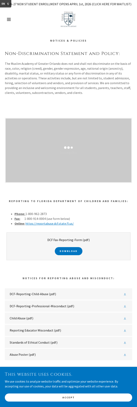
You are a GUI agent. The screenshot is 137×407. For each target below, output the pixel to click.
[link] (68, 19)
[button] (9, 19)
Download (69, 251)
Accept (68, 397)
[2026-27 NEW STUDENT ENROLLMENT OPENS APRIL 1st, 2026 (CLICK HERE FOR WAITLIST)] (68, 4)
